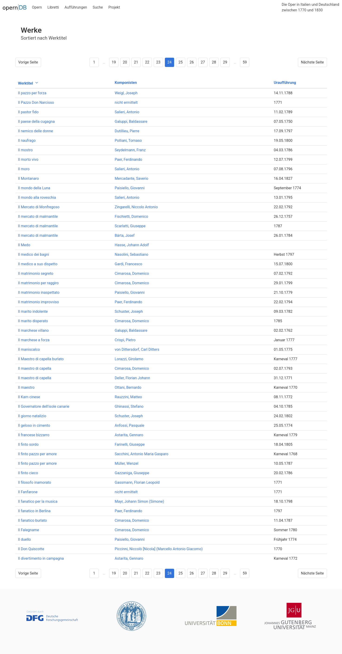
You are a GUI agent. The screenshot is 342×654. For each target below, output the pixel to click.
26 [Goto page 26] (192, 62)
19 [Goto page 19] (114, 62)
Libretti (53, 7)
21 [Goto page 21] (136, 62)
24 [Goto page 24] (169, 62)
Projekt (114, 7)
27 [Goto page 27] (203, 62)
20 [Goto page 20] (125, 62)
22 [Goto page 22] (147, 62)
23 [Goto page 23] (158, 62)
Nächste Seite (312, 62)
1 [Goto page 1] (94, 62)
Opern (37, 7)
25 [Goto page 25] (181, 62)
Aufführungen (75, 7)
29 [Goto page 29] (225, 62)
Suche (98, 7)
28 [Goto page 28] (214, 62)
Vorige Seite (28, 62)
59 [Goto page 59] (245, 62)
